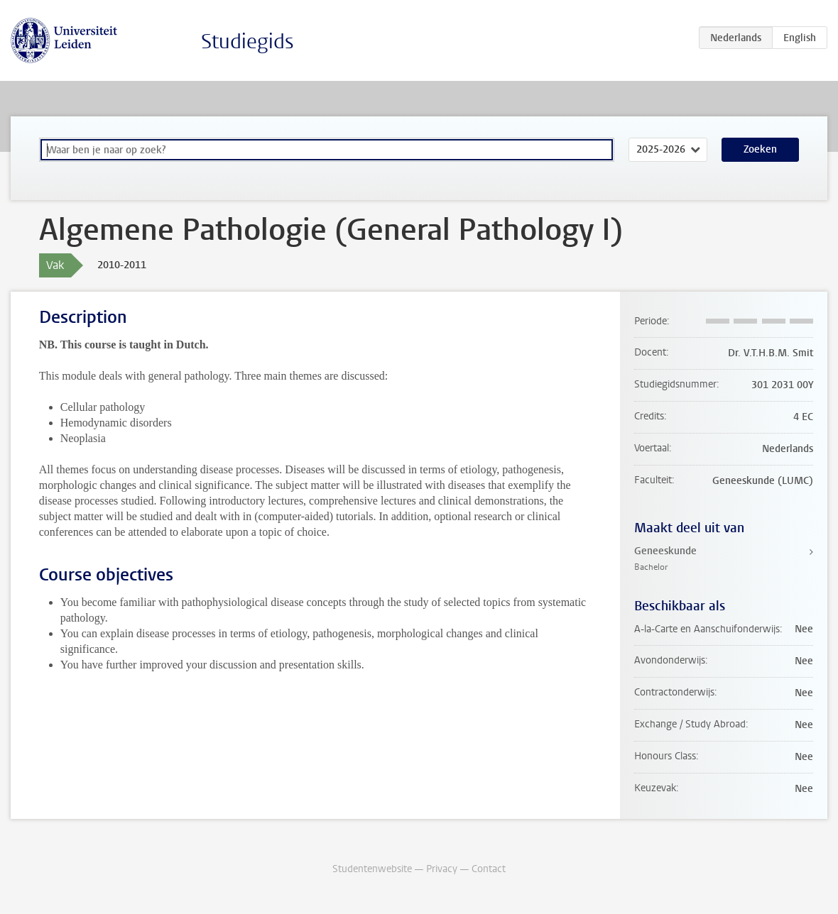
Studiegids (247, 41)
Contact (489, 869)
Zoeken (760, 149)
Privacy (441, 869)
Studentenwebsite (372, 869)
